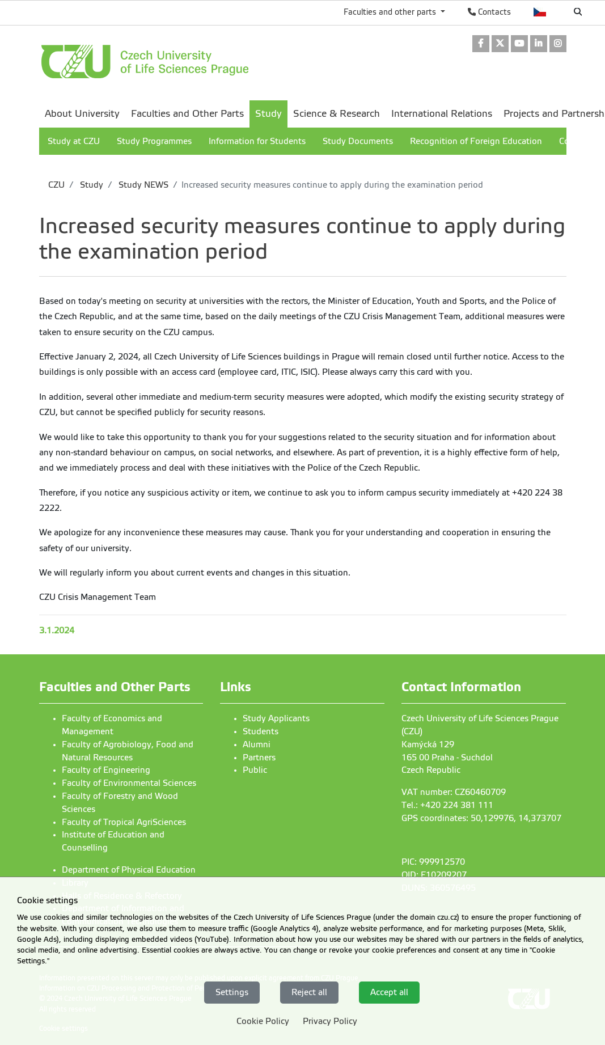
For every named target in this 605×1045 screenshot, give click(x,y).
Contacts (489, 11)
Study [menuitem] (268, 113)
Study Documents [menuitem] (358, 141)
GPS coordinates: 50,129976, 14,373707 (481, 818)
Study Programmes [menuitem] (154, 141)
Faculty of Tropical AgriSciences (124, 822)
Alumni (256, 744)
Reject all (309, 992)
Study (90, 184)
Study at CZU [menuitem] (74, 141)
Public (255, 770)
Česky (540, 11)
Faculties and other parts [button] (391, 11)
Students (260, 731)
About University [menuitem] (82, 113)
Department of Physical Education (129, 869)
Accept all (389, 992)
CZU (56, 184)
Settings (231, 992)
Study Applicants (276, 718)
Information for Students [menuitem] (257, 141)
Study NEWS (142, 184)
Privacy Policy (330, 1021)
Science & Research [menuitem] (336, 113)
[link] (480, 44)
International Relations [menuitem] (441, 113)
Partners (259, 757)
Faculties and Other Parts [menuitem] (187, 113)
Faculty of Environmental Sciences (129, 783)
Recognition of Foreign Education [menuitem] (476, 141)
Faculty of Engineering (106, 770)
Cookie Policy (262, 1021)
